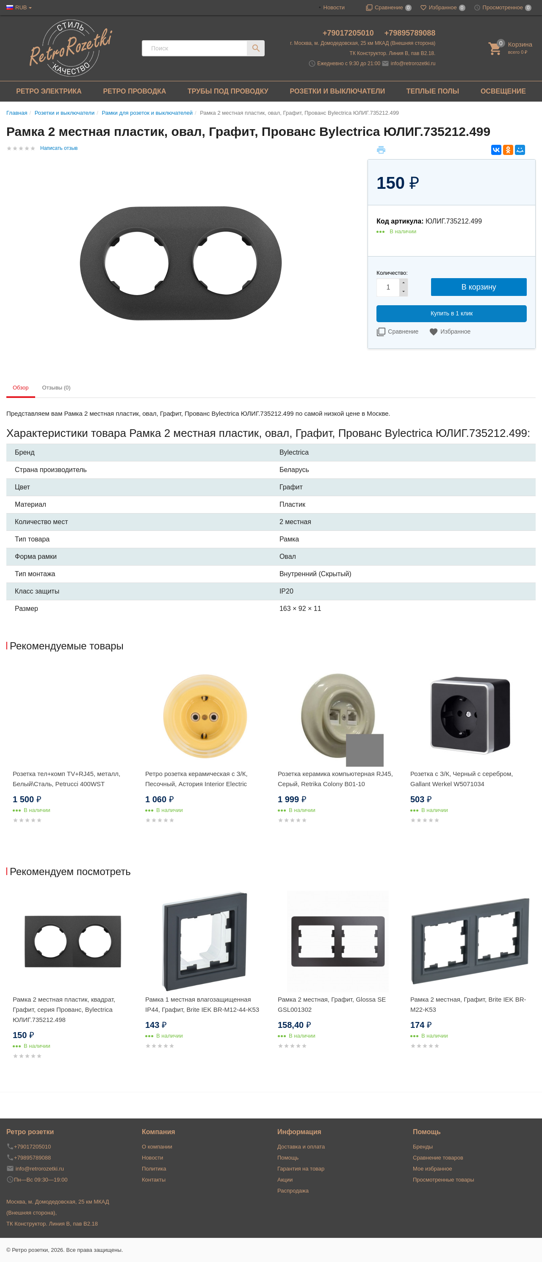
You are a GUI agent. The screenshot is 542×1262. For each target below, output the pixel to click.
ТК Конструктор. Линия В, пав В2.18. (393, 53)
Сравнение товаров (438, 1157)
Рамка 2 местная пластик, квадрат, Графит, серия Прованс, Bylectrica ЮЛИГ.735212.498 (64, 1009)
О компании (157, 1146)
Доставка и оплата (301, 1146)
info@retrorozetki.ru (413, 63)
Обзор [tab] (21, 387)
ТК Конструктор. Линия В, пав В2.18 (52, 1224)
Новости (334, 7)
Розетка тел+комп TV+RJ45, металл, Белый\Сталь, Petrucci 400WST (66, 778)
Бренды (423, 1146)
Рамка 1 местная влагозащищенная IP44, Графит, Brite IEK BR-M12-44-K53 (202, 1004)
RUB (21, 7)
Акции (285, 1179)
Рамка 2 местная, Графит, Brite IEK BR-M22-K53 (468, 1004)
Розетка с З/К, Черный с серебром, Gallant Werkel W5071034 (461, 778)
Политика (154, 1168)
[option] (72, 754)
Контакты (154, 1179)
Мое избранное (432, 1168)
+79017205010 (349, 33)
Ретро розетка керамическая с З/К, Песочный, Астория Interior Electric (196, 778)
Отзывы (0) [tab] (56, 387)
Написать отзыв (58, 148)
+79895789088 (410, 33)
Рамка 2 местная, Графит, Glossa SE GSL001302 (332, 1004)
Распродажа (293, 1190)
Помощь (288, 1157)
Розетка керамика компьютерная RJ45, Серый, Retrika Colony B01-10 (335, 778)
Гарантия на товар (300, 1168)
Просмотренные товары (443, 1179)
